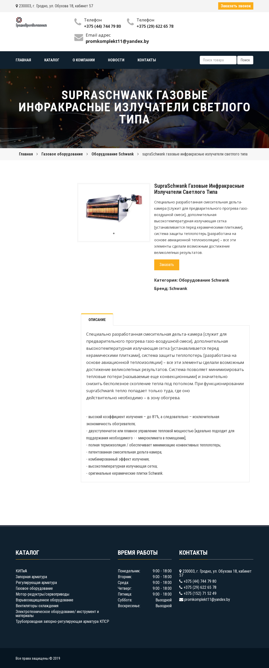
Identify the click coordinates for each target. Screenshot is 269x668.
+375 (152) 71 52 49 (200, 593)
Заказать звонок (236, 6)
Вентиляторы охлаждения (37, 605)
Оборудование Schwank (113, 154)
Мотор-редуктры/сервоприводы (42, 594)
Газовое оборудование (62, 154)
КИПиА (21, 571)
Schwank (178, 288)
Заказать (167, 264)
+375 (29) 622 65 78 (155, 26)
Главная (26, 154)
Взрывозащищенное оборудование (44, 600)
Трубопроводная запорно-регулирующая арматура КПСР (62, 621)
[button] (141, 193)
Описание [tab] (97, 320)
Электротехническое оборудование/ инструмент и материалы (57, 613)
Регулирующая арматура (36, 582)
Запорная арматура (31, 576)
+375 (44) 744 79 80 (102, 26)
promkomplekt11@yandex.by (207, 599)
